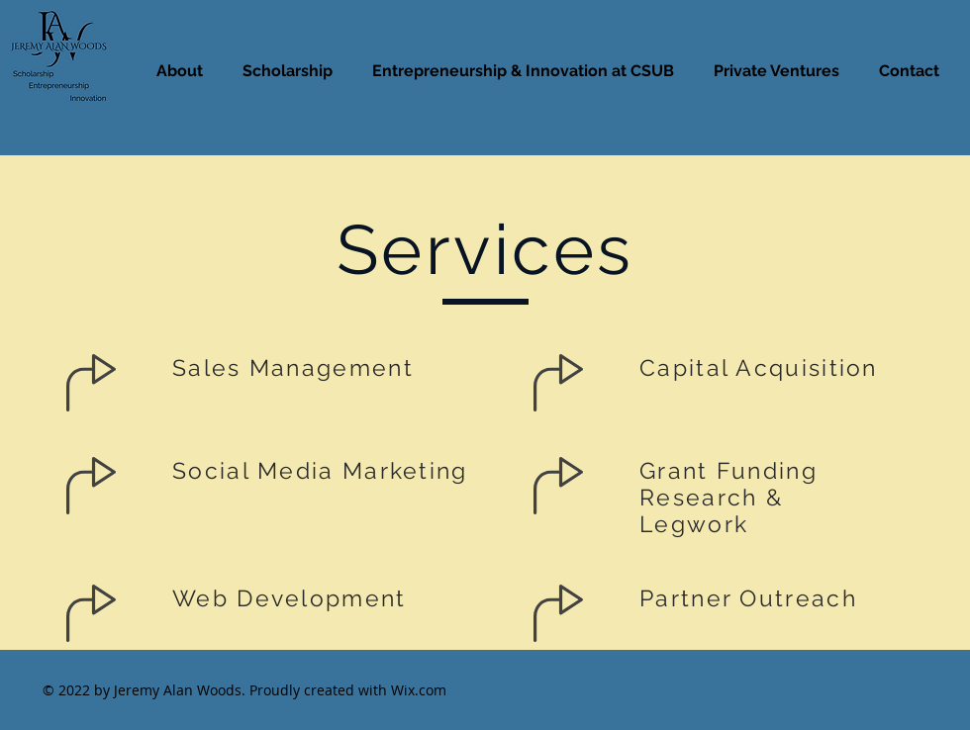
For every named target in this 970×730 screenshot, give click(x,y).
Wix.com (418, 690)
